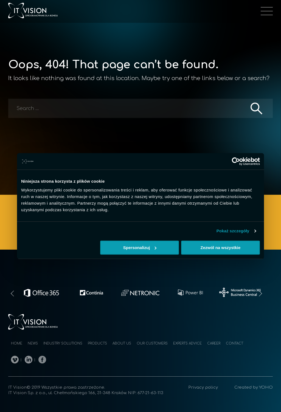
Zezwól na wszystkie (221, 247)
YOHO (266, 387)
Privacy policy (203, 387)
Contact (234, 343)
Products (97, 343)
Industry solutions (62, 343)
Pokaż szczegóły (233, 230)
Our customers (152, 343)
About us (122, 343)
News (33, 343)
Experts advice (187, 343)
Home (16, 343)
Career (213, 343)
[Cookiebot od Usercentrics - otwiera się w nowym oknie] (236, 161)
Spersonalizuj (140, 247)
